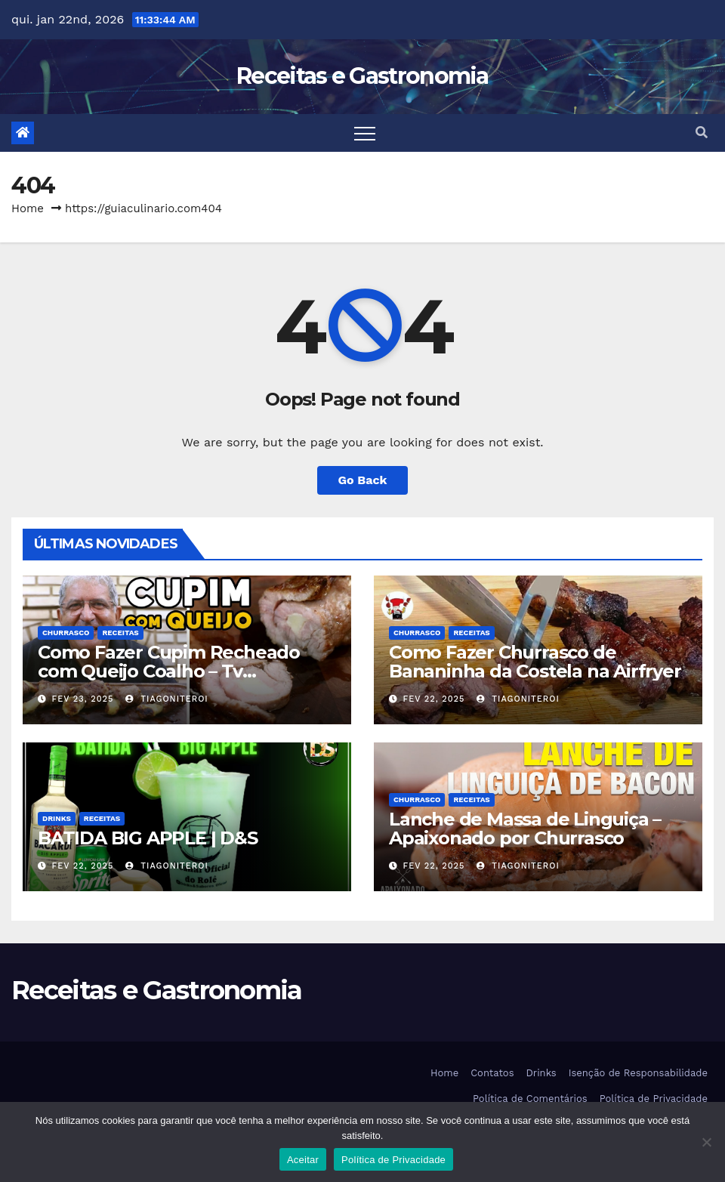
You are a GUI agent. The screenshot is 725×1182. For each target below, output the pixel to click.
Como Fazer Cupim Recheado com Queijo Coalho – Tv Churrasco (169, 671)
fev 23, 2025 (83, 699)
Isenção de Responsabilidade (638, 1073)
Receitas (120, 632)
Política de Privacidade (654, 1098)
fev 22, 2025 (434, 699)
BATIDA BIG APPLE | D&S (148, 838)
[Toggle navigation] (364, 133)
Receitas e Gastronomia (362, 76)
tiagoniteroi (166, 699)
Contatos (492, 1073)
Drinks (56, 818)
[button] (702, 132)
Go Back (362, 480)
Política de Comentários (530, 1098)
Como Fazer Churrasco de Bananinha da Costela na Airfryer (535, 661)
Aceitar (303, 1159)
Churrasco (65, 632)
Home (27, 208)
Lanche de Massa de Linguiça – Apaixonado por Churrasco (525, 828)
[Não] (706, 1142)
